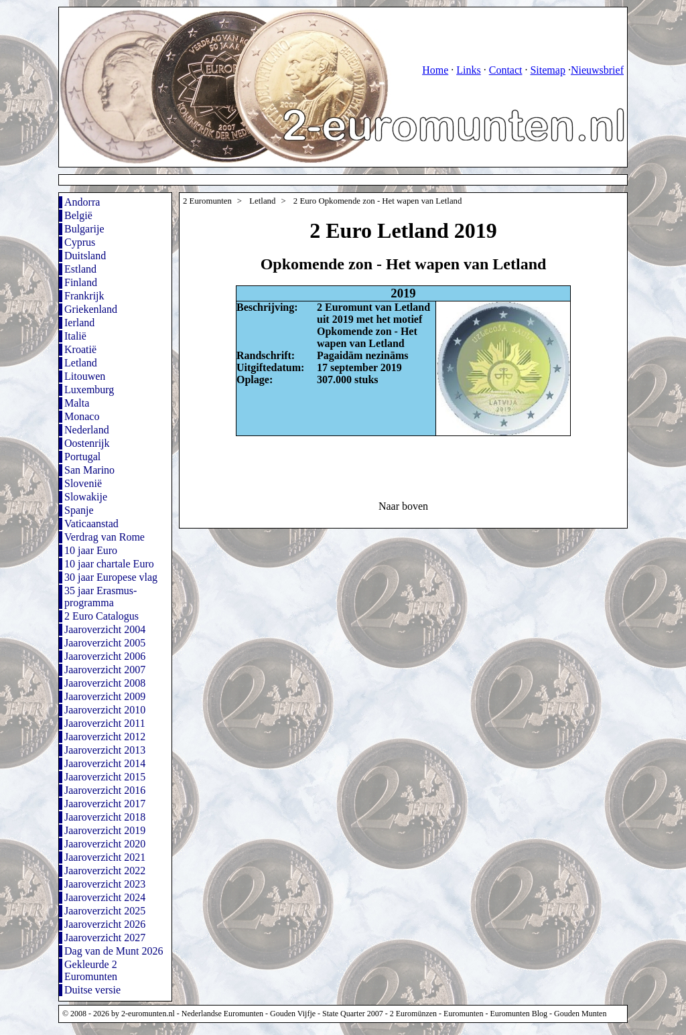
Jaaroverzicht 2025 (104, 910)
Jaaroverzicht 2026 (104, 924)
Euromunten (463, 1013)
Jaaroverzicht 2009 (104, 696)
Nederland (86, 429)
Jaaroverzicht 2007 (104, 669)
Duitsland (85, 255)
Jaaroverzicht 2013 (104, 750)
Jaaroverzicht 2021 (104, 857)
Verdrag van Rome (104, 537)
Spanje (79, 510)
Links (468, 70)
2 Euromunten (207, 201)
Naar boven (403, 506)
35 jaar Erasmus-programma (100, 596)
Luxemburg (89, 389)
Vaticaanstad (91, 523)
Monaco (81, 416)
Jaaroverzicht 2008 (104, 683)
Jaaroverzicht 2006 (104, 656)
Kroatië (80, 349)
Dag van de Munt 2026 (113, 951)
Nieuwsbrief (597, 70)
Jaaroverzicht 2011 (104, 723)
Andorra (82, 202)
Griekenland (90, 309)
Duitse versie (92, 989)
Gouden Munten (580, 1013)
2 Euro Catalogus (101, 616)
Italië (75, 336)
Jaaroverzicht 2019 (104, 830)
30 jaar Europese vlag (110, 577)
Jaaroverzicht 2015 (104, 776)
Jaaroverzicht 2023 (104, 884)
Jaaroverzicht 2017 (104, 803)
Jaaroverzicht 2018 (104, 817)
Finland (80, 282)
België (78, 215)
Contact (506, 70)
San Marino (89, 470)
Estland (80, 269)
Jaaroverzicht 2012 (104, 736)
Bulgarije (84, 228)
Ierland (79, 322)
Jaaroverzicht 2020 (104, 843)
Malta (76, 403)
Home (435, 70)
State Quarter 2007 (352, 1013)
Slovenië (83, 483)
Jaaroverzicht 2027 (104, 937)
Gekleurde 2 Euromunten (90, 970)
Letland (80, 362)
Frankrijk (84, 295)
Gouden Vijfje (293, 1013)
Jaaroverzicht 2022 (104, 870)
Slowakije (85, 496)
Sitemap (547, 70)
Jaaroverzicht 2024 (104, 897)
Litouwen (84, 376)
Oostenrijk (87, 443)
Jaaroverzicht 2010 (104, 709)
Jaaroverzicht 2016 (104, 790)
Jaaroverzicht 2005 (104, 642)
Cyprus (79, 242)
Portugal (82, 456)
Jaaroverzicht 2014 (104, 763)
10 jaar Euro (90, 550)
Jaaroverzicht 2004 (104, 629)
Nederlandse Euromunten (222, 1013)
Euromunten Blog (518, 1013)
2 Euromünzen (413, 1013)
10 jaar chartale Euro (109, 563)
